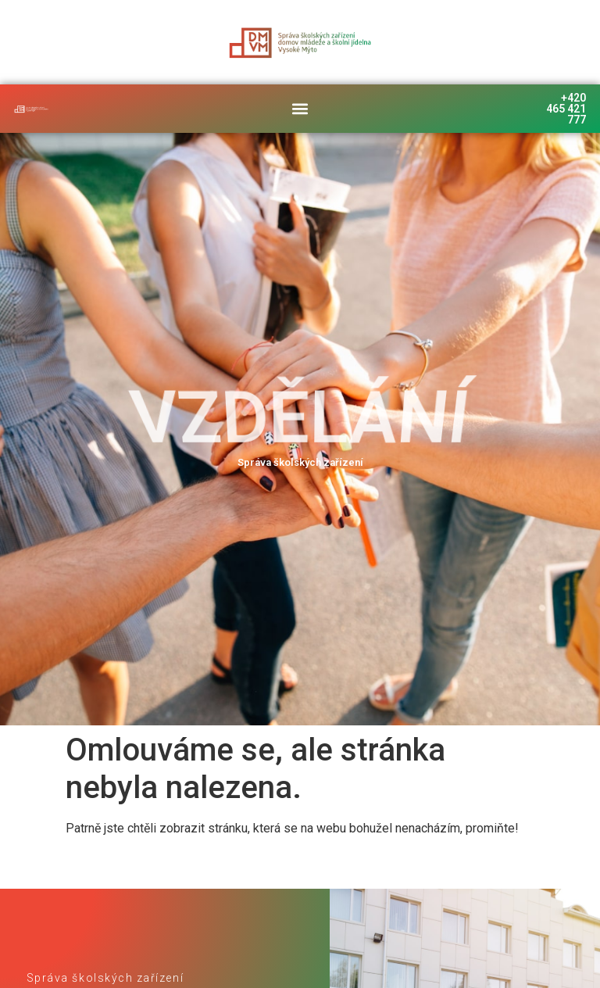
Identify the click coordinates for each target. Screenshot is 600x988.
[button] (299, 108)
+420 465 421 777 (566, 108)
